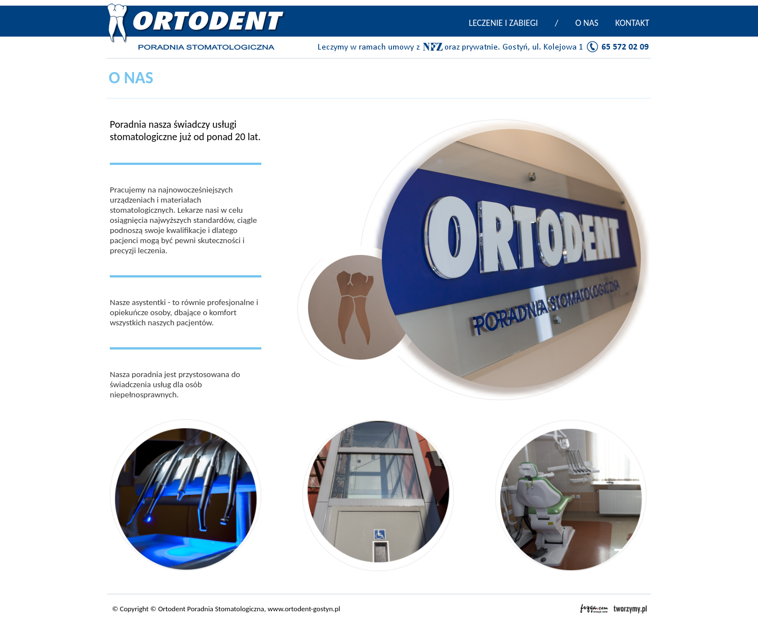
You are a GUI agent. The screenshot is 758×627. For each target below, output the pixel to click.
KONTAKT (632, 22)
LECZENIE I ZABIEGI (503, 22)
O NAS (586, 22)
